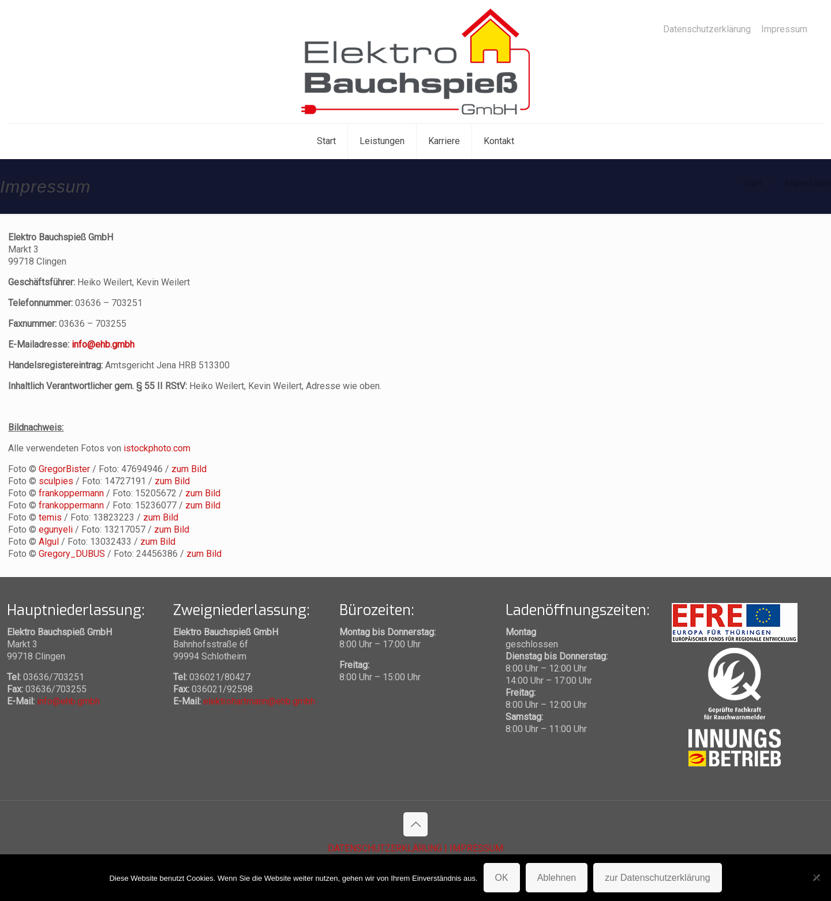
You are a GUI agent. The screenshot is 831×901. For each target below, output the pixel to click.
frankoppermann (71, 493)
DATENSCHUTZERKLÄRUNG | (389, 848)
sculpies (56, 481)
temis (50, 517)
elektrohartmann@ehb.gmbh (259, 701)
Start (752, 183)
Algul (49, 541)
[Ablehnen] (816, 877)
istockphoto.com (156, 448)
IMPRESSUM (476, 848)
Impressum (784, 29)
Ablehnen (557, 878)
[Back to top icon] (415, 824)
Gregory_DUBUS (72, 553)
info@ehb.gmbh (103, 344)
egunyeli (56, 529)
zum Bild (189, 468)
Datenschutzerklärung (707, 29)
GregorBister (64, 468)
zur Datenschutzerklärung (657, 878)
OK (501, 878)
